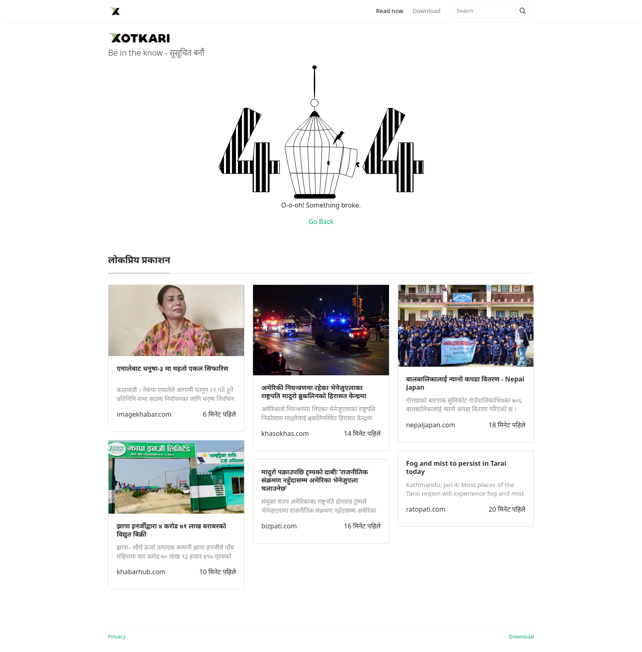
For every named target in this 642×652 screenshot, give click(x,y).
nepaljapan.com (430, 424)
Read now (392, 10)
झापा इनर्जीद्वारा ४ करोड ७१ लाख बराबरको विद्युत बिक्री (171, 530)
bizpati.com (279, 525)
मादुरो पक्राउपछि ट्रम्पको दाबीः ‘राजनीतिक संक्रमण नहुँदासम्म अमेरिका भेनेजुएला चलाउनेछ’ (314, 480)
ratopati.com (425, 509)
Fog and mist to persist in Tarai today (456, 467)
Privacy (117, 636)
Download (426, 11)
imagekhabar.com (144, 414)
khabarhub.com (141, 571)
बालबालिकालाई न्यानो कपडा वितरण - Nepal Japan (465, 383)
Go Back (320, 221)
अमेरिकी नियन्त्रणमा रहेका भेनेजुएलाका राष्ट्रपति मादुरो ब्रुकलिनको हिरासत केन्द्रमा (313, 391)
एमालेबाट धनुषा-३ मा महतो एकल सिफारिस (172, 368)
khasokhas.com (285, 433)
